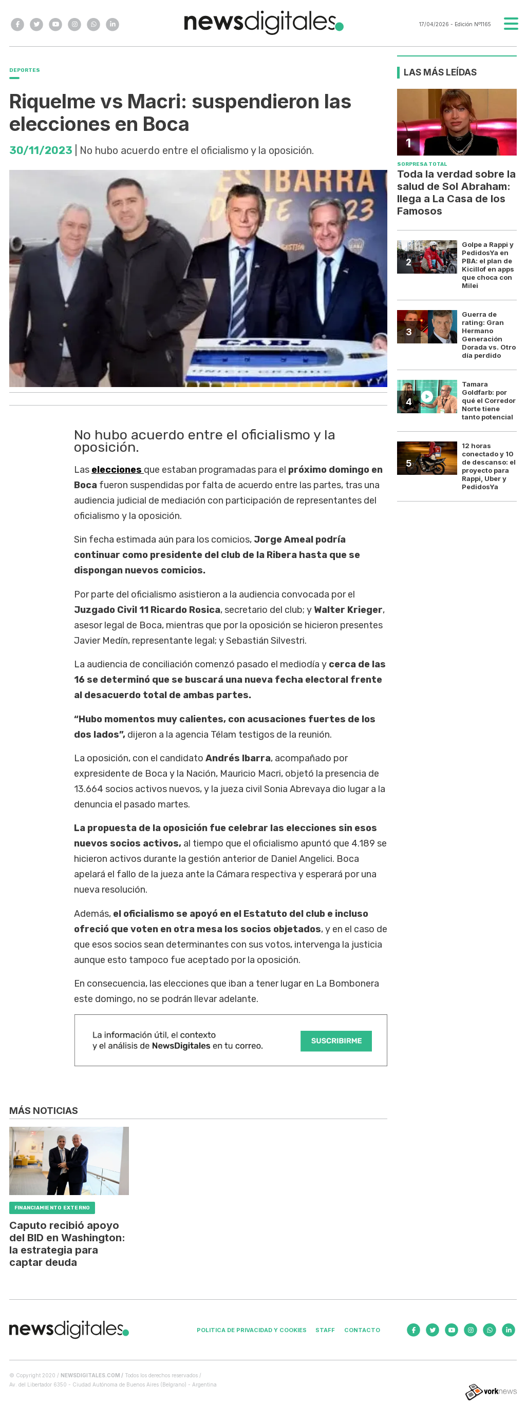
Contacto (362, 1330)
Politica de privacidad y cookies (252, 1330)
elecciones (117, 469)
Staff (325, 1330)
